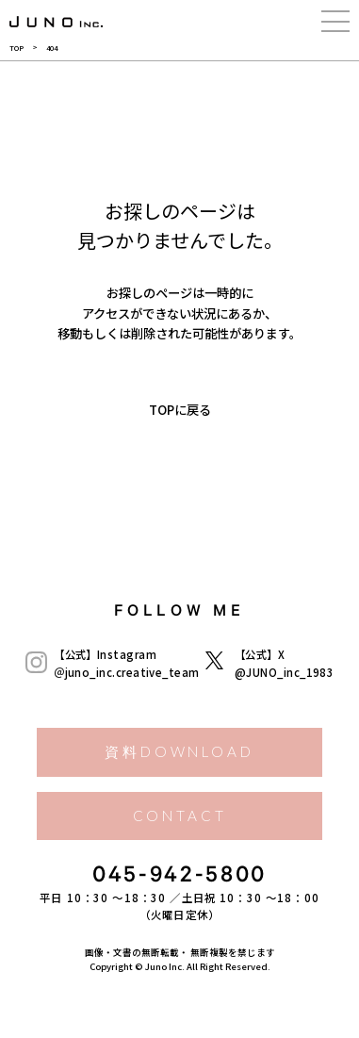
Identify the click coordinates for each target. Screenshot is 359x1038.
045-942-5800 (179, 877)
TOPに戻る (180, 410)
